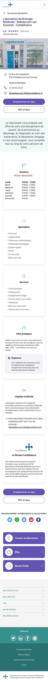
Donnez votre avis (10, 34)
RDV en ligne (24, 109)
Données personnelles (24, 649)
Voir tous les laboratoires (17, 13)
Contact (24, 665)
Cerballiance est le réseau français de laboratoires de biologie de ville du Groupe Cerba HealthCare (27, 677)
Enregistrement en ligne (24, 101)
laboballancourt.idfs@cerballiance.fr (26, 93)
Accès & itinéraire (17, 82)
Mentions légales (24, 655)
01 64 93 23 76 (16, 87)
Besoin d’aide (22, 565)
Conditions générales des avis (24, 660)
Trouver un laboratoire (26, 538)
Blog (17, 551)
